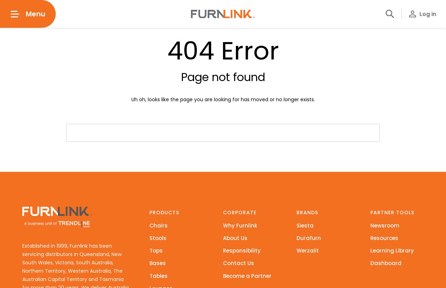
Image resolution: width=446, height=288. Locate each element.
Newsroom (384, 225)
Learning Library (392, 250)
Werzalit (308, 250)
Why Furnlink (240, 225)
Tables (158, 276)
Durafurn (309, 238)
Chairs (158, 225)
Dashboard (385, 263)
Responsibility (242, 250)
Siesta (305, 225)
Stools (158, 238)
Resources (384, 238)
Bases (157, 263)
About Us (235, 238)
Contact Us (238, 263)
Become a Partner (247, 276)
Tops (156, 250)
